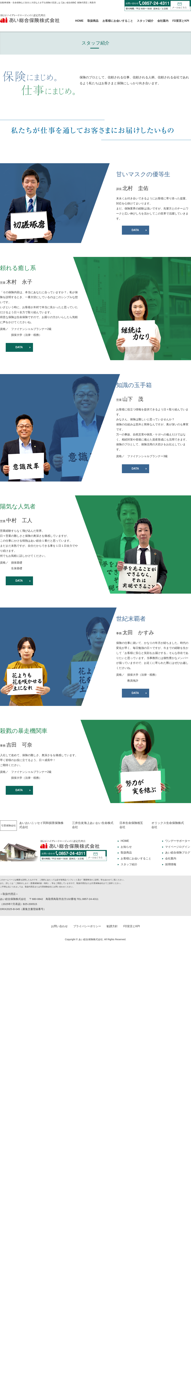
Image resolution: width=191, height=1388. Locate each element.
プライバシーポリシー (87, 926)
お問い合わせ (59, 926)
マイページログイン (177, 846)
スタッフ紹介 (145, 20)
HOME (79, 20)
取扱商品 (92, 20)
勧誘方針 (112, 926)
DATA (135, 230)
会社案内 (162, 20)
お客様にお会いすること (117, 20)
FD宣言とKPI (180, 20)
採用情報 (170, 864)
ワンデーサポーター (177, 840)
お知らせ (126, 846)
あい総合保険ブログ (177, 852)
